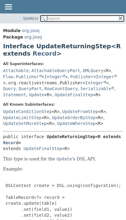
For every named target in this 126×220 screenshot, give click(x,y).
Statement (14, 94)
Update (36, 94)
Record (45, 53)
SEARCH (30, 18)
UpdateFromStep (80, 111)
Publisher (81, 76)
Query (9, 88)
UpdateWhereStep (76, 123)
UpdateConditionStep (27, 111)
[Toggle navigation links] (8, 7)
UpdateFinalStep (74, 94)
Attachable (16, 70)
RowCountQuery (61, 88)
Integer (53, 76)
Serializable (95, 88)
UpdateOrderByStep (74, 117)
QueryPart (30, 88)
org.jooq (30, 30)
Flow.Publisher (21, 76)
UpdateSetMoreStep (25, 123)
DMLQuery (93, 70)
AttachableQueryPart (55, 70)
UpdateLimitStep (22, 117)
